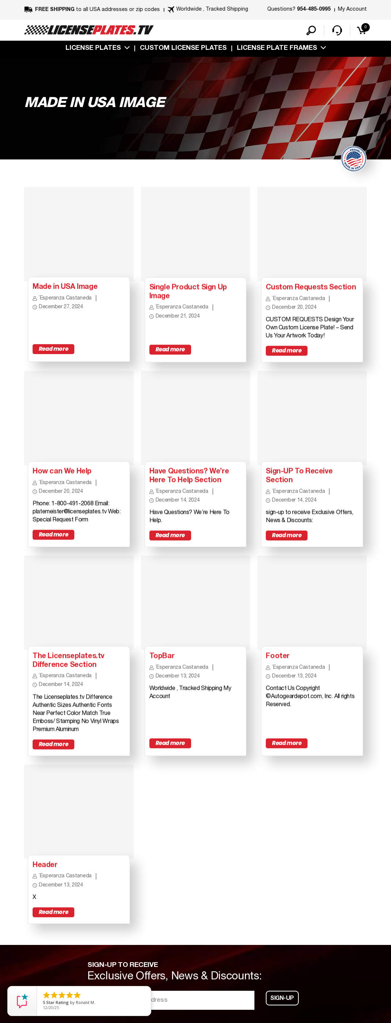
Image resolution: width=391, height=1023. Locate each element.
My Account (352, 9)
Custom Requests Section (312, 289)
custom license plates (183, 48)
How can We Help (63, 474)
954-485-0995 (314, 9)
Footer (278, 661)
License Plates (93, 48)
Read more (53, 352)
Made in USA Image (66, 289)
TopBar (162, 661)
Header (45, 871)
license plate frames (277, 48)
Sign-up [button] (282, 1005)
